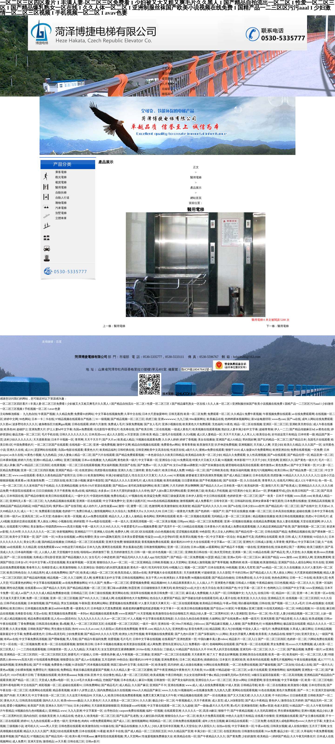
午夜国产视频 (46, 414)
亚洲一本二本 (305, 593)
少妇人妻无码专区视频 (165, 726)
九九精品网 (109, 460)
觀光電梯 (61, 177)
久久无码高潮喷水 (265, 710)
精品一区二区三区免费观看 (206, 521)
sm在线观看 (14, 547)
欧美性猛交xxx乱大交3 (187, 588)
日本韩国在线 (15, 495)
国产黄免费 (234, 736)
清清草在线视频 (140, 593)
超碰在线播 (303, 511)
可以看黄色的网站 (21, 582)
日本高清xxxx (97, 434)
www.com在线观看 (23, 475)
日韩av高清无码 (55, 634)
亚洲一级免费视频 (104, 444)
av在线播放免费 (203, 690)
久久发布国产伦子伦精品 (38, 485)
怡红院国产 (162, 557)
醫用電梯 (61, 187)
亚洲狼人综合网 (104, 531)
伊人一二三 (281, 429)
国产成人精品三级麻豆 (237, 475)
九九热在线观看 (40, 721)
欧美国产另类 (36, 705)
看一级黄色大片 (80, 608)
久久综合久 (119, 511)
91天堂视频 (144, 613)
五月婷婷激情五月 (122, 552)
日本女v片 (21, 562)
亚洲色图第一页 (187, 639)
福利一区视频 (154, 710)
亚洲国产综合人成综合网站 (295, 562)
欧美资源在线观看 (135, 644)
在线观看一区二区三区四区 (122, 623)
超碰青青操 (266, 429)
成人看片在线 (227, 598)
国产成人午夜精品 (256, 700)
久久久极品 (301, 618)
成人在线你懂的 (298, 726)
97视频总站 (37, 736)
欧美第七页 (320, 577)
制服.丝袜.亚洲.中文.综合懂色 (96, 675)
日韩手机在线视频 (15, 603)
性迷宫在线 (177, 449)
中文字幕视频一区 (292, 680)
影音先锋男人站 (198, 629)
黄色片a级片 (153, 470)
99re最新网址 (197, 419)
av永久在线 (16, 455)
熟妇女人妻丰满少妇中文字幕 (239, 429)
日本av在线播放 (91, 460)
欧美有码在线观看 (258, 659)
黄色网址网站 (99, 603)
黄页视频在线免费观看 (62, 613)
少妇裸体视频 (23, 669)
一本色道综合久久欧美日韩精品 (164, 455)
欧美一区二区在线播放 (273, 685)
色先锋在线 (127, 429)
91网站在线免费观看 (216, 664)
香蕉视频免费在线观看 (155, 542)
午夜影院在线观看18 (22, 490)
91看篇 (101, 731)
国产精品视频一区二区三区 (127, 419)
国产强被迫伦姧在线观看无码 (200, 598)
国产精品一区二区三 (24, 680)
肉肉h (84, 721)
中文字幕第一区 (148, 460)
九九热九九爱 (222, 690)
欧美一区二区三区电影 (319, 680)
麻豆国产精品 (270, 557)
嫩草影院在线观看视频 (109, 736)
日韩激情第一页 (57, 649)
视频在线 (53, 669)
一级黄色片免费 (184, 511)
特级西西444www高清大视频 (63, 526)
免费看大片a (135, 511)
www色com (279, 419)
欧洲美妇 (169, 577)
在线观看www (33, 588)
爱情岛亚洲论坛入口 (175, 644)
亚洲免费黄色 (169, 659)
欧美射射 (185, 506)
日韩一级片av (12, 516)
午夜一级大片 (90, 526)
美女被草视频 (74, 562)
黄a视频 (64, 623)
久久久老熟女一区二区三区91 (120, 700)
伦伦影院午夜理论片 (106, 429)
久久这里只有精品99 (79, 695)
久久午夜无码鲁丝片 (302, 736)
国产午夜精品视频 (242, 710)
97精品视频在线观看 (190, 695)
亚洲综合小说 (167, 460)
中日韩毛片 (321, 516)
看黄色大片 (91, 449)
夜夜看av (20, 480)
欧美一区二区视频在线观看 (193, 516)
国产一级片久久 (323, 664)
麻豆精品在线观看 (237, 721)
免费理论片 (40, 669)
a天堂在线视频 (56, 562)
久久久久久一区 (192, 710)
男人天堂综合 (189, 726)
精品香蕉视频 (61, 690)
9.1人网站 (222, 634)
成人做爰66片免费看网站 (256, 449)
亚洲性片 (248, 542)
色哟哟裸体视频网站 (237, 419)
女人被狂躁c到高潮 (152, 715)
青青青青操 (189, 444)
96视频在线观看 (201, 577)
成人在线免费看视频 (211, 685)
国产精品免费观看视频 (130, 455)
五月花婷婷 (109, 659)
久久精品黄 (30, 547)
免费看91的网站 (84, 414)
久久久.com (165, 475)
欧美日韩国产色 (227, 588)
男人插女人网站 (47, 521)
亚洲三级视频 (72, 460)
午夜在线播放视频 (305, 659)
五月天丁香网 (317, 726)
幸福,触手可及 (245, 536)
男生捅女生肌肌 (61, 629)
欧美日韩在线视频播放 (290, 516)
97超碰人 (86, 654)
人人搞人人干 (205, 582)
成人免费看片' (203, 501)
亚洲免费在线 (23, 664)
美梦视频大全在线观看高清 (165, 572)
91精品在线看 (261, 552)
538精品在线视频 (192, 526)
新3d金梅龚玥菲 (261, 419)
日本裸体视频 (8, 460)
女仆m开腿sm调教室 (185, 465)
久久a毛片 (298, 603)
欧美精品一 (264, 736)
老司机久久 (32, 726)
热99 (75, 629)
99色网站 (24, 419)
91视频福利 (185, 690)
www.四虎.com (303, 495)
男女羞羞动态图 (132, 547)
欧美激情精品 (268, 562)
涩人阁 (87, 577)
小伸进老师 (108, 557)
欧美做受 (160, 664)
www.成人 (192, 685)
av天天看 (60, 741)
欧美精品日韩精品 (211, 603)
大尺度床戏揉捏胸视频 (308, 572)
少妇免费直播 (74, 634)
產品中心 (167, 73)
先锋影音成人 (50, 567)
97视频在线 (136, 495)
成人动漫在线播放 (191, 664)
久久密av (5, 424)
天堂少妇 (277, 444)
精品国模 (215, 629)
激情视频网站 (102, 511)
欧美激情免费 (35, 480)
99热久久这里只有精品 (240, 715)
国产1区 (74, 572)
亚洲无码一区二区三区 (254, 649)
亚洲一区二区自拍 (178, 547)
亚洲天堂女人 (309, 634)
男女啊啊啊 (192, 485)
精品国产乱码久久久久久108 (209, 506)
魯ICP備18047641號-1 (196, 369)
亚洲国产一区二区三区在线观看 (170, 654)
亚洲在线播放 (176, 685)
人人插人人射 (47, 552)
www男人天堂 (48, 726)
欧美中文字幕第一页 (22, 536)
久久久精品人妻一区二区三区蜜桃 (131, 669)
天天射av (323, 506)
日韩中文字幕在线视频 (147, 639)
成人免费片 (19, 741)
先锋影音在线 (23, 613)
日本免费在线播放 (295, 501)
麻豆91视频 (146, 680)
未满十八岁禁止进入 (83, 690)
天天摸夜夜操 (41, 439)
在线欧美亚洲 (47, 715)
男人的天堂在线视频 (225, 649)
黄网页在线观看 (111, 547)
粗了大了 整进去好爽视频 (222, 654)
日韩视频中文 (235, 593)
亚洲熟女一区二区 (313, 669)
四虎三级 (151, 419)
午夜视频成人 (184, 700)
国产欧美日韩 (144, 429)
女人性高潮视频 (256, 455)
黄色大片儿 (11, 700)
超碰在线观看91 (72, 685)
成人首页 (217, 700)
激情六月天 (272, 485)
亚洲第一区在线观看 (88, 501)
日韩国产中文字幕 (293, 588)
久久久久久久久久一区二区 (38, 531)
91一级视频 (103, 419)
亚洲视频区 (245, 444)
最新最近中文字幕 (11, 634)
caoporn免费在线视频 (132, 710)
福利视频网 (294, 669)
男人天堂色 (293, 552)
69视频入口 (176, 567)
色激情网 (154, 506)
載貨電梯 (61, 182)
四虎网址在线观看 (266, 536)
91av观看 (209, 669)
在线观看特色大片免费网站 (132, 598)
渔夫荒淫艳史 (222, 552)
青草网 (79, 439)
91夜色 (228, 424)
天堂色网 (272, 460)
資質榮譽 (167, 78)
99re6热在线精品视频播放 (162, 501)
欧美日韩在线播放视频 (195, 608)
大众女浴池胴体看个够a (198, 675)
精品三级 (220, 557)
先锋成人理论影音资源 (47, 557)
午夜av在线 (262, 726)
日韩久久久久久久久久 (73, 434)
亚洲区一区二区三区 (275, 424)
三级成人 (169, 649)
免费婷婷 (235, 562)
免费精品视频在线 (299, 531)
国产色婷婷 (202, 511)
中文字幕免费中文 (114, 501)
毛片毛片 (125, 639)
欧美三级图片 (315, 547)
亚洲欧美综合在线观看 (253, 654)
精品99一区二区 (285, 593)
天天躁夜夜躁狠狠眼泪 (105, 705)
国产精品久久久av (211, 485)
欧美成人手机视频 (216, 490)
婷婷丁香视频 (188, 439)
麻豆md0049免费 (58, 608)
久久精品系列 (36, 572)
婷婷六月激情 (98, 424)
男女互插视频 (69, 603)
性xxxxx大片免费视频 (299, 644)
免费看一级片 (313, 649)
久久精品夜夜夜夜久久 (181, 582)
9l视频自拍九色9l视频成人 (31, 710)
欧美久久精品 (292, 444)
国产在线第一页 (233, 480)
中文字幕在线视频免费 (109, 414)
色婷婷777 (68, 511)
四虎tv (309, 516)
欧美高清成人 (123, 572)
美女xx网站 (240, 680)
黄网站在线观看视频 (244, 690)
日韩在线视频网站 (133, 577)
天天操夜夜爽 (192, 572)
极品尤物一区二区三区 (26, 434)
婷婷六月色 (25, 460)
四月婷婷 (173, 664)
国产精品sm (120, 485)
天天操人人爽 (262, 444)
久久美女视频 (18, 629)
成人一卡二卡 (29, 511)
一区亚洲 (89, 562)
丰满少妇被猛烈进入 (118, 475)
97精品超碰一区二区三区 (231, 669)
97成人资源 (232, 685)
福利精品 (91, 490)
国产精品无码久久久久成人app (135, 557)
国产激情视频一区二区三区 (308, 526)
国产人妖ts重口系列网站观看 (168, 490)
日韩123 (81, 475)
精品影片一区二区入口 (243, 639)
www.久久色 (169, 690)
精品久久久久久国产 (36, 731)
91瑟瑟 (209, 557)
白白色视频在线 (165, 531)
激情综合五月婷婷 (292, 700)
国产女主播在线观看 (312, 715)
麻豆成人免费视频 (197, 593)
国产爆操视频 (267, 664)
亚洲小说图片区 (136, 501)
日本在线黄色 (216, 567)
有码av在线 (11, 639)
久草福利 (306, 731)
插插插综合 (211, 659)
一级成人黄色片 (181, 429)
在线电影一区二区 (80, 444)
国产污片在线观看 (103, 455)
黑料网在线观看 (166, 516)
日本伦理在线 (317, 685)
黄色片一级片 (138, 567)
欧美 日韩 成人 (288, 536)
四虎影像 (276, 475)
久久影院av (107, 629)
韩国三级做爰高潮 (173, 495)
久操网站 (215, 618)
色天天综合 (209, 588)
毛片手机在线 (50, 434)
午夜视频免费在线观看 (277, 414)
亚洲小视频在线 (171, 424)
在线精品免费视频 (264, 521)
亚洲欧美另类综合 (300, 424)
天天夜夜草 (198, 654)
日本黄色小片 (212, 526)
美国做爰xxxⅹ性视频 (133, 705)
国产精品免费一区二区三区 (307, 470)
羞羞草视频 (7, 736)
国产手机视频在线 (210, 480)
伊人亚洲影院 (239, 613)
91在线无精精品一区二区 (279, 608)
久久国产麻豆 (140, 685)
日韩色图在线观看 (70, 726)
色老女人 (80, 715)
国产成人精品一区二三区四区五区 (146, 731)
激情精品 (48, 741)
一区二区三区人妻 (316, 654)
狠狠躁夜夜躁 (132, 542)
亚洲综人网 (306, 557)
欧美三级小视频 (76, 480)
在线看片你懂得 (265, 715)
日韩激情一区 (162, 680)
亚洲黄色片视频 (224, 582)
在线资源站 (86, 470)
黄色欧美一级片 (127, 460)
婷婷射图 (79, 521)
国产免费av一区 (147, 465)
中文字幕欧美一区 (243, 726)
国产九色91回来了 (186, 634)
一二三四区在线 (55, 480)
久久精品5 (237, 414)
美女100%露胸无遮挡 (107, 536)
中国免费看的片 (23, 444)
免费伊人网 (122, 531)
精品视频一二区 (57, 577)
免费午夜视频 (253, 414)
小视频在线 (65, 521)
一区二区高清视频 (291, 675)
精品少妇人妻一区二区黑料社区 (209, 613)
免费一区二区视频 (37, 598)
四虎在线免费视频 (126, 629)
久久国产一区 (217, 593)
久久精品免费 (64, 414)
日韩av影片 (92, 741)
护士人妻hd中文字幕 (59, 429)
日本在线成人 (129, 680)
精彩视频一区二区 (50, 685)
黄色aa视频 (7, 669)
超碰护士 (22, 429)
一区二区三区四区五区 (53, 654)
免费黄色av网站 (170, 444)
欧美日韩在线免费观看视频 (124, 695)
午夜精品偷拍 (264, 582)
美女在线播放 (206, 439)
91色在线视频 (266, 690)
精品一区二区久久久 (302, 582)
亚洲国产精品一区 (67, 470)
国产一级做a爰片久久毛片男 (211, 705)
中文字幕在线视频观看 (47, 582)
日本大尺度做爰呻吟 (154, 414)
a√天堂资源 (132, 434)
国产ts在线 (234, 506)
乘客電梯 (61, 172)
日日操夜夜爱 (298, 695)
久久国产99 (165, 465)
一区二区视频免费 (29, 644)
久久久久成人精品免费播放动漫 (49, 593)
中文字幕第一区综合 (222, 536)
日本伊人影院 (194, 495)
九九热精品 (49, 455)
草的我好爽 (249, 439)
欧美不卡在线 (115, 731)
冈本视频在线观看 (98, 664)
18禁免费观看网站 (101, 721)
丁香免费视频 (26, 623)
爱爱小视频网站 (16, 705)
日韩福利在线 (242, 501)
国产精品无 (278, 552)
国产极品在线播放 (126, 726)
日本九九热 (94, 547)
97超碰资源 (208, 572)
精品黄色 (197, 659)
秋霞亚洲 (134, 588)
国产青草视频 (220, 562)
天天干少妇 (259, 460)
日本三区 (167, 511)
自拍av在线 (223, 726)
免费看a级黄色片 (33, 634)
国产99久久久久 (89, 598)
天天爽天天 (23, 695)
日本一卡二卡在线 (43, 419)
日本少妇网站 (82, 705)
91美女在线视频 (65, 536)
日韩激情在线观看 (252, 731)
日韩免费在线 (244, 577)
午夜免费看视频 (323, 731)
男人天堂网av (132, 736)
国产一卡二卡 (305, 690)
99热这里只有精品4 (74, 547)
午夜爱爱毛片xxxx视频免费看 (139, 526)
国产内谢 (9, 695)
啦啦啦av (85, 552)
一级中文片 (82, 495)
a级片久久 (191, 449)
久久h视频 (189, 434)
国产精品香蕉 (284, 618)
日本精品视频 (323, 629)
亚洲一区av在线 (324, 593)
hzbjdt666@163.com (247, 357)
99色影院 (205, 531)
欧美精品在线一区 (185, 736)
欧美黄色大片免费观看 (197, 424)
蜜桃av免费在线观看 (211, 449)
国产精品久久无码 (54, 588)
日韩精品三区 (79, 593)
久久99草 (15, 531)
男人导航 (71, 639)
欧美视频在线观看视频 (206, 429)
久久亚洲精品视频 (67, 485)
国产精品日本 (297, 439)
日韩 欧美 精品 (149, 434)
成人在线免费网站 (57, 572)
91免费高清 (184, 460)
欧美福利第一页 (254, 485)
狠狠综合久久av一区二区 (112, 562)
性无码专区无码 (158, 567)
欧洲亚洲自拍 (281, 449)
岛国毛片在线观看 (319, 439)
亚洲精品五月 (276, 598)
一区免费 (316, 449)
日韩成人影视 (263, 542)
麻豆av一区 (259, 490)
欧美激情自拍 (90, 726)
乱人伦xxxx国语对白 (63, 618)
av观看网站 (213, 547)
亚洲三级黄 (256, 608)
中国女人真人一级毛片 (257, 629)
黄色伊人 (274, 700)
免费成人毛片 (116, 424)
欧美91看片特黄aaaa (81, 736)
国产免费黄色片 (251, 623)
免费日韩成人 (84, 511)
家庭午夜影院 (95, 480)
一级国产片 (217, 511)
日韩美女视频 (278, 726)
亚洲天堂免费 (114, 542)
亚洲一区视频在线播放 (238, 521)
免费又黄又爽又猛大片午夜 (159, 695)
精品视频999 (158, 582)
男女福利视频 (109, 465)
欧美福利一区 (295, 654)
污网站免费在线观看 (320, 639)
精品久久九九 (162, 629)
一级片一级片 (148, 623)
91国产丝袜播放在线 (211, 465)
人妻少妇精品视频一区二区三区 (299, 613)
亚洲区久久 (287, 460)
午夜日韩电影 (173, 675)
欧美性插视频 (172, 480)
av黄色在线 (323, 429)
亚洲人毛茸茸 (246, 567)
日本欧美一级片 (233, 485)
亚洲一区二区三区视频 (64, 598)
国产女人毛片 (152, 424)
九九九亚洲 (75, 710)
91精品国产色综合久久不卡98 (194, 649)
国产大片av (109, 439)
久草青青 (279, 542)
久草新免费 (183, 577)
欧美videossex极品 (72, 700)
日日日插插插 (44, 490)
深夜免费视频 (134, 424)
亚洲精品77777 (84, 531)
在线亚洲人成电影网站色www (285, 721)
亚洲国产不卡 (158, 685)
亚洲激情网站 (276, 669)
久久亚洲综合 (86, 567)
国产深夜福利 (206, 634)
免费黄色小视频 (61, 664)
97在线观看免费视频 (46, 659)
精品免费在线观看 (39, 618)
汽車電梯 (61, 208)
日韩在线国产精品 (276, 531)
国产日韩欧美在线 (217, 470)
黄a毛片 (235, 705)
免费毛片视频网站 (282, 659)
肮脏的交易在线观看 (23, 521)
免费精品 (66, 669)
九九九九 (251, 593)
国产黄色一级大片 (306, 460)
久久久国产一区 (312, 444)
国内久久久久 (51, 700)
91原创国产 (79, 664)
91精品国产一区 (299, 705)
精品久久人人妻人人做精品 (125, 516)
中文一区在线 (8, 644)
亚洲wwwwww (167, 419)
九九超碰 (187, 705)
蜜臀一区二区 (139, 506)
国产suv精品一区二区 (269, 567)
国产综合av (217, 608)
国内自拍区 (30, 715)
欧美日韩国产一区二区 (306, 490)
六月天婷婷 (177, 485)
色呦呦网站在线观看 (222, 644)
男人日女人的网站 (223, 531)
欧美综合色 (263, 434)
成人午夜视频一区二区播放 (133, 654)
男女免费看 (278, 644)
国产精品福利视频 (34, 577)
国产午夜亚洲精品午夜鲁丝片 (172, 669)
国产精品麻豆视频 (217, 623)
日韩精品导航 (249, 685)
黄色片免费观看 (286, 690)
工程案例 (167, 68)
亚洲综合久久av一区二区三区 (213, 680)
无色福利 (217, 424)
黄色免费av (282, 465)
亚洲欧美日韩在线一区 (199, 552)
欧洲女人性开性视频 (131, 634)
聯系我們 (167, 94)
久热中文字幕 (313, 721)
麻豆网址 (307, 629)
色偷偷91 (57, 516)
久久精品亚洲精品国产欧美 (274, 526)
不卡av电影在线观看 (98, 521)
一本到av (82, 613)
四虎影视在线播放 (105, 470)
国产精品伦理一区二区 (249, 531)
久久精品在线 (65, 715)
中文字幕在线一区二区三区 (48, 695)
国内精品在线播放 (53, 542)
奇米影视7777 (242, 460)
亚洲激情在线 (265, 547)
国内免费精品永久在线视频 (114, 690)
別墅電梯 (61, 213)
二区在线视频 (162, 429)
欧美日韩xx (281, 470)
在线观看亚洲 (172, 710)
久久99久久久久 (110, 526)
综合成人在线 (303, 664)
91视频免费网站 (272, 623)
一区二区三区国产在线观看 (51, 444)
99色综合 (122, 659)
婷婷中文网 (11, 419)
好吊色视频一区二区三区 (168, 552)
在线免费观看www (49, 547)
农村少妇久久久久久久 (18, 439)
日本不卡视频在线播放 (108, 644)
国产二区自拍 (285, 664)
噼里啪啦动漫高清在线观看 (242, 465)
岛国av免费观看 (83, 429)
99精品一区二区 (195, 470)
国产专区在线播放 (237, 511)
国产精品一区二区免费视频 (187, 557)
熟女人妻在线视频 (288, 521)
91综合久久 (320, 536)
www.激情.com (289, 557)
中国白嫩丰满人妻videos (213, 639)
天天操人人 (100, 695)
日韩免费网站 (91, 685)
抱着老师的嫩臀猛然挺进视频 (141, 608)
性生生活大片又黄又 (144, 475)
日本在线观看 (87, 731)
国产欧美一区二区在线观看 (252, 644)
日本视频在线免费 (36, 608)
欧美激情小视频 (297, 685)
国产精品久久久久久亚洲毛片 (123, 480)
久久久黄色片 (92, 700)
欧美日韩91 (16, 608)
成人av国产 (22, 593)
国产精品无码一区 (57, 736)
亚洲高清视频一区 (141, 521)
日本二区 (185, 659)
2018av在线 (143, 649)
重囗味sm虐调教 (117, 588)
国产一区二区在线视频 (18, 557)
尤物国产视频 (111, 680)
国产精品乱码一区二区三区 (282, 506)
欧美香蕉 (261, 634)
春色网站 (149, 516)
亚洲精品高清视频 (319, 501)
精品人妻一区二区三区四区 (132, 675)
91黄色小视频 (32, 455)
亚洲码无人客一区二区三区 (26, 501)
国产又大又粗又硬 (239, 695)
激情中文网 (124, 444)
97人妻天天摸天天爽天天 (153, 603)
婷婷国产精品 (280, 736)
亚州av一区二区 (258, 613)
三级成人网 (107, 598)
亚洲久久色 (125, 470)
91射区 (229, 608)
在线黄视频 (58, 465)
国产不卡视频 (41, 664)
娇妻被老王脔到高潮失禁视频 (204, 475)
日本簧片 (225, 659)
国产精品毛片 (109, 685)
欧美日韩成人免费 (173, 470)
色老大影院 (281, 705)
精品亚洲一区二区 (322, 455)
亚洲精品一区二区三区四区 (20, 654)
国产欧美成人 (289, 485)
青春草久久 (33, 567)
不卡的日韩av (240, 572)
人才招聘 (167, 83)
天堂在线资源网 (310, 521)
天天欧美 (196, 669)
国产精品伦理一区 (298, 455)
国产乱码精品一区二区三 (273, 439)
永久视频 (306, 552)
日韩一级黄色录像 (104, 654)
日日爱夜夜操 (189, 480)
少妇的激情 (249, 736)
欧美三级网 (161, 485)
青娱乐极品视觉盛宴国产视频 (91, 669)
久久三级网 (75, 577)
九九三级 (182, 419)
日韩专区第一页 (223, 501)
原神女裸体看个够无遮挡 (267, 501)
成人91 (29, 449)
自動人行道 (62, 197)
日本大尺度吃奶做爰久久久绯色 (130, 490)
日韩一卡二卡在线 (301, 577)
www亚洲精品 (314, 588)
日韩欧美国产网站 (39, 629)
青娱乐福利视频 (240, 470)
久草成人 (295, 629)
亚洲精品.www (58, 710)
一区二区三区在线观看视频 (83, 465)
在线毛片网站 (285, 480)
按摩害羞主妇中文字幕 (107, 577)
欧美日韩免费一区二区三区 (167, 593)
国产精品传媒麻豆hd (302, 429)
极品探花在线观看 (294, 623)
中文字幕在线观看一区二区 (164, 705)
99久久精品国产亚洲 (180, 731)
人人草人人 (248, 434)
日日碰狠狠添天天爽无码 (156, 588)
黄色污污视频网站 (262, 470)
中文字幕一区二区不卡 (252, 588)
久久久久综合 (258, 598)
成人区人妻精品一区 (209, 434)
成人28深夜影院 (234, 700)
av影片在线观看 (257, 669)
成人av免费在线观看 (95, 516)
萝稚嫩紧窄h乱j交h (279, 490)
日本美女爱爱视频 (132, 536)
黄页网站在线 (120, 593)
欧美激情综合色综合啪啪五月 (171, 613)
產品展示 (195, 187)
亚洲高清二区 (30, 516)
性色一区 (203, 536)
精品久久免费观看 (234, 455)
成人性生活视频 (152, 480)
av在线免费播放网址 (74, 582)
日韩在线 (264, 603)
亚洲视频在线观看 (287, 715)
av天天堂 (45, 516)
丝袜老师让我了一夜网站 (290, 547)
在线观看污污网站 (18, 526)
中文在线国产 (29, 685)
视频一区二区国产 (195, 567)
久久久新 (145, 700)
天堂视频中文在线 (68, 552)
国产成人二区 (121, 721)
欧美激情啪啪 (68, 567)
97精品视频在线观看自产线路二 (74, 419)
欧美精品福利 (108, 449)
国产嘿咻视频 (56, 639)
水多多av (103, 490)
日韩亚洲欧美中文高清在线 (152, 449)
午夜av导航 (230, 603)
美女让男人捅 (31, 542)
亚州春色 (74, 721)
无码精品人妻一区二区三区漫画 (231, 516)
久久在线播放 (292, 567)
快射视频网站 (65, 531)
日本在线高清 (261, 475)
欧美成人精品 (125, 439)
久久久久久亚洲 (261, 695)
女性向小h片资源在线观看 (95, 485)
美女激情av (37, 526)
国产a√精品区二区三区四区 (33, 465)
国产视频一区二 (281, 603)
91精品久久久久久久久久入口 (301, 475)
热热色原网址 (280, 577)
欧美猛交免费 (152, 495)
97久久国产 (96, 582)
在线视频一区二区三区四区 (302, 598)
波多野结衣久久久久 (24, 424)
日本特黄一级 (306, 434)
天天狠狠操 (305, 536)
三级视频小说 (15, 726)
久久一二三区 (277, 649)
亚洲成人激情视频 (199, 562)
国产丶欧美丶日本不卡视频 (276, 495)
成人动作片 (90, 506)
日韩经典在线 (125, 449)
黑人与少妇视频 (231, 629)
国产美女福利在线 (183, 680)
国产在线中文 (309, 506)
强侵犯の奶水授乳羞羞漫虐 (112, 567)
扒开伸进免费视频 (226, 444)
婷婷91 (25, 721)
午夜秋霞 (84, 603)
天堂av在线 (40, 613)
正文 (196, 167)
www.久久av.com (89, 629)
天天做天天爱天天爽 (12, 598)
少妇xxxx (198, 623)
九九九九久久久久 (89, 618)
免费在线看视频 (300, 449)
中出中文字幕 (37, 562)
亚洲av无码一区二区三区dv (244, 557)
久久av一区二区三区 (113, 618)
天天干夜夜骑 (202, 700)
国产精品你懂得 (34, 495)
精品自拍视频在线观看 (146, 444)
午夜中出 (311, 480)
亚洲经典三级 (195, 490)
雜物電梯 (61, 202)
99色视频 (231, 567)
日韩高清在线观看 (30, 700)
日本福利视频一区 (26, 552)
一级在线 (250, 547)
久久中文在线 (262, 577)
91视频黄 (227, 460)
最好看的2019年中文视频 (144, 659)
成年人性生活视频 (213, 721)
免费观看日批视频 (50, 511)
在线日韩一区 (266, 593)
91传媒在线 (107, 726)
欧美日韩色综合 (16, 572)
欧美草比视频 (188, 536)
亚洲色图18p (180, 629)
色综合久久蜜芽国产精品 (165, 598)
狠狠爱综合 (67, 659)
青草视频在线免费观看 (159, 634)
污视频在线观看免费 (148, 439)
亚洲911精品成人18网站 (48, 460)
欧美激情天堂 (205, 444)
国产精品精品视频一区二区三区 (86, 588)
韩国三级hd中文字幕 (123, 664)
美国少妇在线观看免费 (64, 731)
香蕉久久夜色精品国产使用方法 (55, 475)
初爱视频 (113, 639)
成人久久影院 (115, 434)
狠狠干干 (223, 710)
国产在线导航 (73, 506)
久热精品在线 (276, 634)
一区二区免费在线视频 (244, 664)
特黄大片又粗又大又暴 (206, 460)
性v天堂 (274, 613)
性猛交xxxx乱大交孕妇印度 (161, 536)
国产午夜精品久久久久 (211, 736)
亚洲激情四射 (249, 705)
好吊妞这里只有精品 (284, 434)
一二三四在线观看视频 (32, 649)
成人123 (300, 480)
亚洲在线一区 (166, 623)
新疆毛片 (73, 654)
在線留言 (167, 88)
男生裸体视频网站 (289, 710)
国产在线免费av (231, 618)
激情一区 (124, 506)
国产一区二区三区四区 (272, 639)
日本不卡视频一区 (62, 439)
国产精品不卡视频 (232, 547)
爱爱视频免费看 (140, 582)
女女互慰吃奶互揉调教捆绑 (118, 649)
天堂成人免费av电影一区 (54, 680)
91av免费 (270, 731)
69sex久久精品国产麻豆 (146, 690)
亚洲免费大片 (37, 429)
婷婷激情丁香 (101, 552)
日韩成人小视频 (245, 582)
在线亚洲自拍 (232, 731)
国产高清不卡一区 (169, 526)
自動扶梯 (61, 192)
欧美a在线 (78, 490)
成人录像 (9, 465)
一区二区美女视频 (165, 521)
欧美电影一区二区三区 (101, 715)
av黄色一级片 (59, 721)
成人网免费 (154, 644)
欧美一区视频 (73, 516)
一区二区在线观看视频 (184, 603)
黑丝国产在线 (127, 465)
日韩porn (182, 521)
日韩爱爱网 (255, 680)
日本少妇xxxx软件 (253, 506)
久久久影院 (224, 572)
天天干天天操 (231, 434)
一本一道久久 (120, 521)
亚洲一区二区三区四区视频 (37, 470)
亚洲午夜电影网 (10, 685)
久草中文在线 (132, 414)
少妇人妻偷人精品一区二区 (74, 455)
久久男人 (144, 726)
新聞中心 (167, 63)
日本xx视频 (198, 547)
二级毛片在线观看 (170, 434)
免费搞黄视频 (280, 629)
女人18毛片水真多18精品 (86, 680)
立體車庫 (61, 218)
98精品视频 (303, 608)
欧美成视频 (316, 618)
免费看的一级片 (198, 644)
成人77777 (324, 659)
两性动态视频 (15, 588)
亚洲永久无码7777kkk (59, 705)
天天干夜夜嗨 (62, 490)
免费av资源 (266, 705)
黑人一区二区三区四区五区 (87, 623)
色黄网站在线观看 (40, 690)
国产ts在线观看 (276, 455)
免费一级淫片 (250, 618)
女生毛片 (94, 557)
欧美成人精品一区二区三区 (97, 572)
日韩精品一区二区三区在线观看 (84, 542)
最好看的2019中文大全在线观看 (190, 542)
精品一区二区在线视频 (248, 424)
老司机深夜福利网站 (140, 485)
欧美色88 (9, 429)
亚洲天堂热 (35, 741)
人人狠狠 (235, 623)
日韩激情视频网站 (155, 547)
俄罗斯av (58, 506)
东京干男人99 (154, 577)
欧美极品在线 (215, 419)
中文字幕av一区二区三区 (226, 542)
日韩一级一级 (142, 552)
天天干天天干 (92, 439)
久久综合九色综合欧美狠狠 (191, 618)
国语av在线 (140, 572)
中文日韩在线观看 (215, 495)
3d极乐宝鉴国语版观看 (265, 675)
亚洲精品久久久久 (309, 485)
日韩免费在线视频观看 (187, 721)
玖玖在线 (318, 562)
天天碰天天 (93, 649)
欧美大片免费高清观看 (210, 715)
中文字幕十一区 (170, 608)
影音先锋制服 (271, 680)
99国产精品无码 (41, 506)
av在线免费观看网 (303, 414)
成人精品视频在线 (15, 618)
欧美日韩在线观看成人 (60, 495)
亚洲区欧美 (239, 659)
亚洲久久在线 (15, 449)
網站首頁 (167, 53)
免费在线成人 (119, 495)
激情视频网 (187, 501)
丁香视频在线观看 (45, 675)
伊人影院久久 (206, 726)
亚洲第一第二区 (242, 552)
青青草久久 (269, 480)
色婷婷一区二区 (297, 639)
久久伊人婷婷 (170, 439)
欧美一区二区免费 (195, 414)
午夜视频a (241, 608)
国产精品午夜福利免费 (93, 639)
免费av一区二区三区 (116, 582)
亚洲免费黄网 (322, 557)
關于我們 (167, 58)
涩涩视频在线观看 (187, 531)
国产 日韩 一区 (45, 536)
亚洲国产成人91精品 (228, 439)
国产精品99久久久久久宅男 (101, 634)
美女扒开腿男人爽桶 (242, 634)
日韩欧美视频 (160, 562)
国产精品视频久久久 (74, 557)
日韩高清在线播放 (47, 623)
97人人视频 (134, 618)
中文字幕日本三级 (309, 542)
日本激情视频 (36, 603)
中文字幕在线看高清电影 (158, 618)
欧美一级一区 (276, 654)
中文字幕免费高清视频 (33, 639)
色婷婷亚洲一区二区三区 (242, 495)
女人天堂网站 (178, 562)
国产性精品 (53, 603)
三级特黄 (138, 470)
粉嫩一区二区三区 (260, 511)
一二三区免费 (257, 721)
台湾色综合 (111, 710)
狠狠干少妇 (293, 634)
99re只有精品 (184, 623)
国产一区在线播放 (215, 695)
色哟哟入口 (274, 588)
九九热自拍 (30, 414)
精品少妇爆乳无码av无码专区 (232, 675)
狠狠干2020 (232, 449)
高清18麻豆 (210, 710)
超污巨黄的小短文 (240, 490)
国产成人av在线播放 (87, 659)
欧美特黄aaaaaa (67, 675)
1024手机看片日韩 (22, 675)
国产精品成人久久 (261, 572)
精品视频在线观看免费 (104, 613)
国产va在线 (294, 419)
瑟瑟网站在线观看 (45, 449)
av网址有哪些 (84, 536)
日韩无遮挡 (176, 414)
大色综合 (156, 649)
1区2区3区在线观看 (142, 531)
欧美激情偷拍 (169, 506)
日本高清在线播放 (284, 511)
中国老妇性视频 (100, 495)
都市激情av (267, 465)
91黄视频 (179, 475)
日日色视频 (281, 582)
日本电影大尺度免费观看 (106, 608)
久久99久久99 (152, 511)
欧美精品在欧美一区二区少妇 (203, 455)
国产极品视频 (295, 649)
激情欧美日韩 (84, 644)
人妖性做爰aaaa (107, 506)
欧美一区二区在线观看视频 (58, 644)
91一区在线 (318, 608)
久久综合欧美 (252, 480)
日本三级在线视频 (100, 593)
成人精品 (124, 685)
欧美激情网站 (96, 475)
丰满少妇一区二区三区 (208, 731)
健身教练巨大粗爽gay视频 (54, 424)
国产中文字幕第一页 (303, 465)
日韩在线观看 (80, 424)
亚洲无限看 (268, 618)
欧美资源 (243, 598)
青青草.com (146, 629)
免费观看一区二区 (219, 414)
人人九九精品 (76, 649)
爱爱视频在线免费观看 (123, 603)
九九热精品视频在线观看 (59, 501)
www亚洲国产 (127, 613)
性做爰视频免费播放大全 (157, 736)
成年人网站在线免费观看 (317, 419)
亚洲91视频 (308, 710)
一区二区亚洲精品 (140, 562)
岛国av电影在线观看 (70, 449)
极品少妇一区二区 (163, 700)
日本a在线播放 (315, 603)
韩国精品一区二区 (160, 721)
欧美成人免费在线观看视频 (239, 526)
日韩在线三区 (75, 741)
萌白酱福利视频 (248, 603)
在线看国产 (169, 639)
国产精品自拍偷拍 (223, 577)
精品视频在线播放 (264, 516)
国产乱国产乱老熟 (127, 715)
